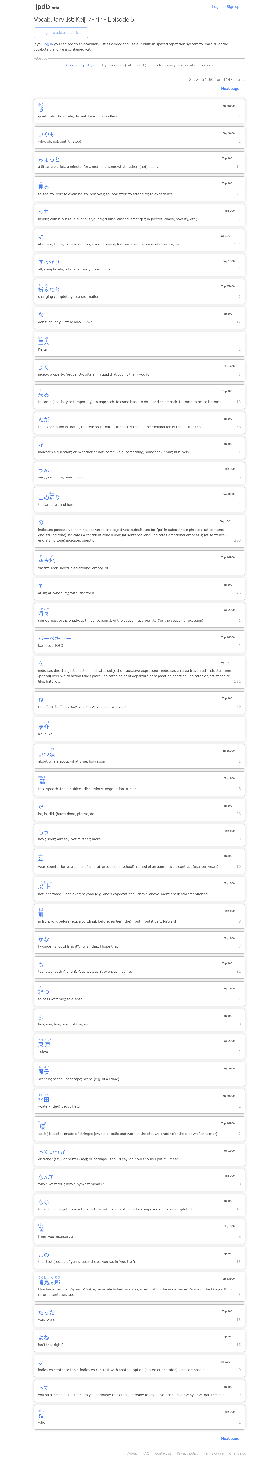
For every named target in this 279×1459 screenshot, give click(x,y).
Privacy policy (187, 1453)
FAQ (146, 1453)
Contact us (163, 1453)
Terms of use (214, 1453)
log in (48, 44)
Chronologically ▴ (80, 65)
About (132, 1453)
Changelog (237, 1453)
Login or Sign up (225, 6)
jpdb (43, 7)
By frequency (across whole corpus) (183, 65)
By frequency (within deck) (124, 65)
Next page (230, 88)
